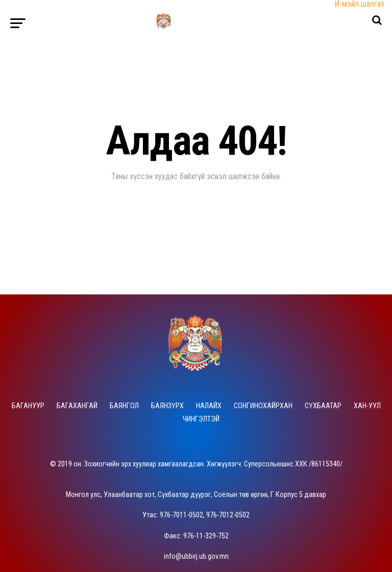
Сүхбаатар (323, 406)
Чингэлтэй (201, 419)
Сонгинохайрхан (263, 406)
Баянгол (124, 406)
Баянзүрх (167, 406)
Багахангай (77, 406)
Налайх (209, 406)
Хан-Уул (367, 406)
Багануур (28, 406)
